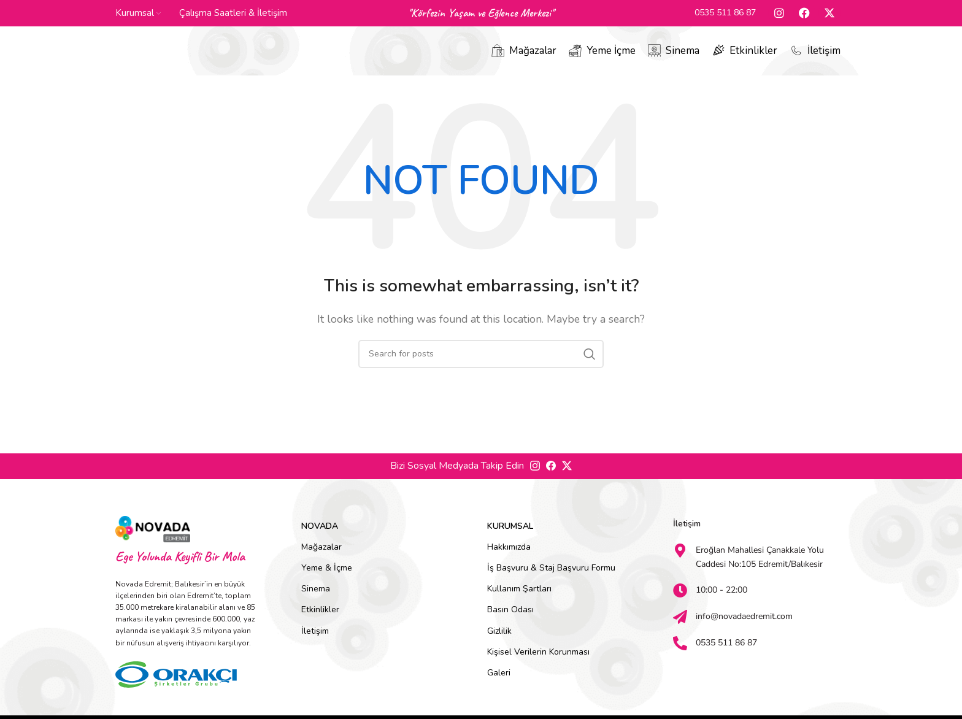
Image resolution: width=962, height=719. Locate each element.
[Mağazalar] (497, 55)
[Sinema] (654, 55)
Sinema (682, 55)
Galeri (498, 680)
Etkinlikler (753, 55)
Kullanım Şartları (519, 596)
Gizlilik (499, 638)
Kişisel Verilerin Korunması (538, 659)
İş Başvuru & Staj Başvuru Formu (551, 575)
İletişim (824, 55)
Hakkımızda (509, 554)
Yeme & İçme (326, 575)
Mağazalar (532, 55)
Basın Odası (510, 617)
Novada (319, 533)
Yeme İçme (611, 55)
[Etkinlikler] (718, 55)
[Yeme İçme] (575, 55)
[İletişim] (796, 55)
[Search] (481, 361)
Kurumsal (510, 533)
